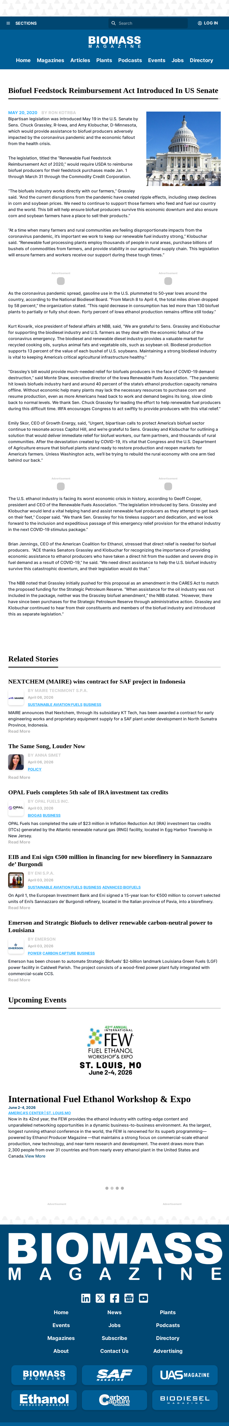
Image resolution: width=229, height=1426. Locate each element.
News (114, 1312)
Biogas (35, 815)
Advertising (168, 1351)
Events (156, 60)
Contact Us (114, 1351)
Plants (104, 60)
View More (35, 1156)
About (61, 1351)
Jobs (178, 60)
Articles (80, 60)
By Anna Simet (44, 755)
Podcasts (130, 60)
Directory (201, 60)
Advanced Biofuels (121, 887)
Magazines (50, 60)
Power (34, 953)
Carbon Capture (59, 953)
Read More (19, 731)
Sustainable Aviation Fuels (55, 704)
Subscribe (114, 1338)
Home (23, 60)
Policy (34, 769)
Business (92, 704)
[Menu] (8, 23)
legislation (39, 118)
